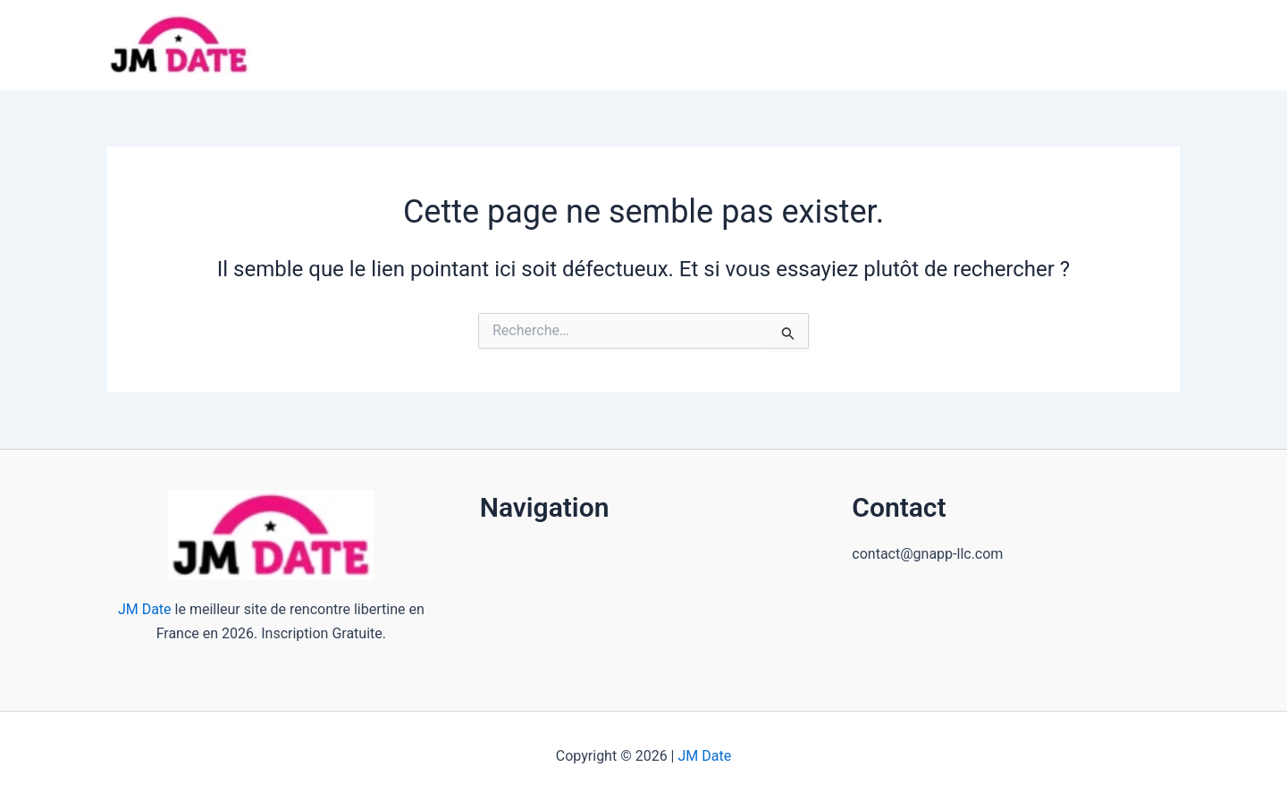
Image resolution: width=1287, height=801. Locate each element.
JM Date (145, 609)
